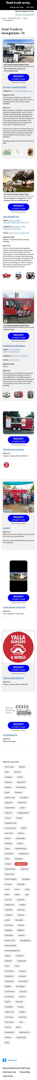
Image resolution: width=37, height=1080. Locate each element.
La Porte (8, 900)
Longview (8, 915)
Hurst (7, 889)
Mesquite (8, 930)
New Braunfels (10, 945)
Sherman (19, 1002)
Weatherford (24, 1032)
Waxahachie (9, 1032)
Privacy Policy (25, 1072)
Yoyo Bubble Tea (11, 216)
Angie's (6, 528)
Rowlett (8, 986)
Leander (22, 905)
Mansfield (19, 920)
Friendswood (23, 854)
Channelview (9, 808)
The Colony (9, 1022)
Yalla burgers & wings (13, 449)
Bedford (8, 787)
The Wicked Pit (10, 735)
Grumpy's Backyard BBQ (15, 87)
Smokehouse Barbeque (14, 345)
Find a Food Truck (9, 1072)
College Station (23, 813)
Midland (20, 930)
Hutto (17, 889)
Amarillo (17, 772)
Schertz (22, 997)
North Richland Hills (12, 951)
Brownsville (21, 787)
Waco (18, 1027)
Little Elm (21, 910)
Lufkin (7, 920)
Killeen (17, 894)
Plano (17, 966)
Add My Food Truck (16, 7)
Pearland (8, 961)
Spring (20, 1007)
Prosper (22, 971)
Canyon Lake (10, 797)
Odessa (7, 956)
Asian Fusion (13, 233)
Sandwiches (7, 229)
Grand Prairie (10, 869)
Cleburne (8, 813)
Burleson (18, 792)
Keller (7, 894)
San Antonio (9, 991)
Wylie (7, 1042)
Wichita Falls (21, 1037)
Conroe (8, 818)
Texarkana (9, 1017)
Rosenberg (9, 981)
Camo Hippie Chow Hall (14, 607)
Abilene (22, 767)
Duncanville (20, 838)
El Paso (20, 843)
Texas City (22, 1017)
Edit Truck (30, 7)
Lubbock (21, 915)
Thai (27, 222)
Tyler (21, 1022)
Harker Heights (10, 879)
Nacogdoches (25, 940)
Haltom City (9, 874)
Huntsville (21, 884)
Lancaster (20, 900)
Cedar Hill (8, 802)
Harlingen (26, 879)
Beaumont (21, 782)
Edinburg (8, 843)
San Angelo (20, 986)
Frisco (7, 859)
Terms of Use (8, 1076)
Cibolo (22, 808)
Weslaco (8, 1037)
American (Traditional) (11, 222)
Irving (27, 889)
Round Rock (23, 981)
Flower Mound (20, 849)
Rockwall (22, 976)
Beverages (24, 91)
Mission (21, 935)
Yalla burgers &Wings (13, 678)
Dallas (23, 828)
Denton (21, 833)
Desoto (7, 838)
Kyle (27, 894)
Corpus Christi (10, 828)
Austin (20, 777)
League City (9, 905)
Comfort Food (24, 233)
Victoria (8, 1027)
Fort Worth (9, 854)
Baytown (8, 782)
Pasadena (19, 956)
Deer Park (9, 833)
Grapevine (24, 869)
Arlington (8, 777)
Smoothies (17, 229)
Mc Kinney (9, 925)
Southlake (9, 1007)
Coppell (19, 818)
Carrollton (24, 797)
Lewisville (8, 910)
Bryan (7, 792)
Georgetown (21, 864)
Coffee (22, 227)
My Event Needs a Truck (24, 11)
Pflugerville (21, 961)
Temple (22, 1012)
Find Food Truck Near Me (24, 15)
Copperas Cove (10, 823)
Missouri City (10, 940)
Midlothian (9, 935)
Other (22, 222)
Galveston (18, 859)
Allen (7, 772)
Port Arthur (9, 971)
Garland (8, 864)
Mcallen (21, 925)
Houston (8, 884)
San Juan (23, 991)
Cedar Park (22, 802)
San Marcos (9, 997)
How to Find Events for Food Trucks (16, 1068)
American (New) (14, 220)
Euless (7, 849)
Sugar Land (9, 1012)
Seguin (7, 1002)
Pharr (7, 966)
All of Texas (9, 767)
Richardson (9, 976)
